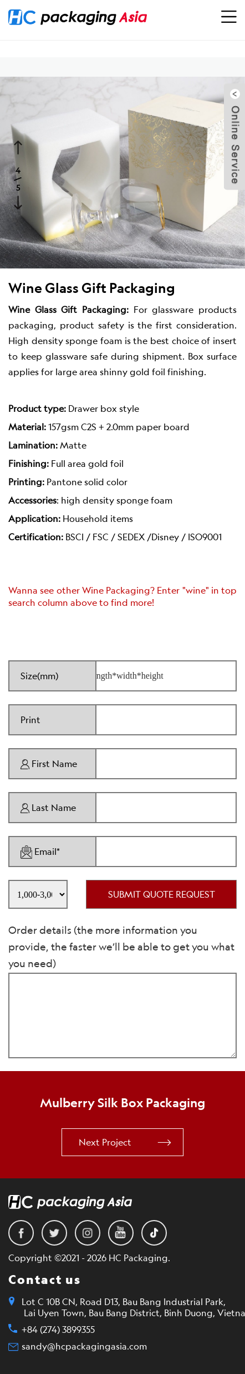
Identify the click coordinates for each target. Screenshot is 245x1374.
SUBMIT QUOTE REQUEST (161, 894)
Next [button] (19, 201)
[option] (122, 172)
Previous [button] (19, 146)
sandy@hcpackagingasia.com (84, 1346)
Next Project (105, 1142)
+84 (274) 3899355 (58, 1329)
